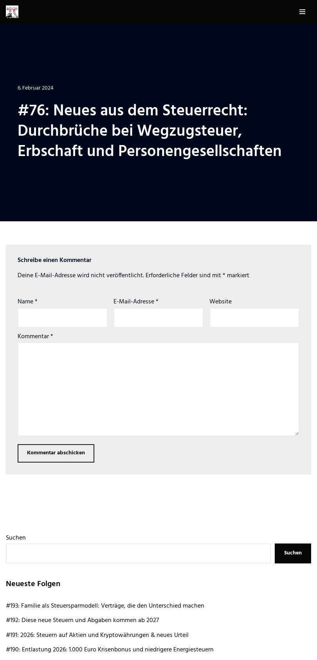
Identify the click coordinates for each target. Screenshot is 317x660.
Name (28, 302)
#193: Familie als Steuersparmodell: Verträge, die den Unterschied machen (105, 606)
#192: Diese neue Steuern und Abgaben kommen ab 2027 (82, 620)
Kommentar (35, 337)
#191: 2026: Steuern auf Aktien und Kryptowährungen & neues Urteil (97, 635)
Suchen (16, 538)
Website (220, 302)
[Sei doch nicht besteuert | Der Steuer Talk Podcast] (12, 11)
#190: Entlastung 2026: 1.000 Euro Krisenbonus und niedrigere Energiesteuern (110, 650)
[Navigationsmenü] (302, 11)
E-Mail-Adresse (135, 302)
